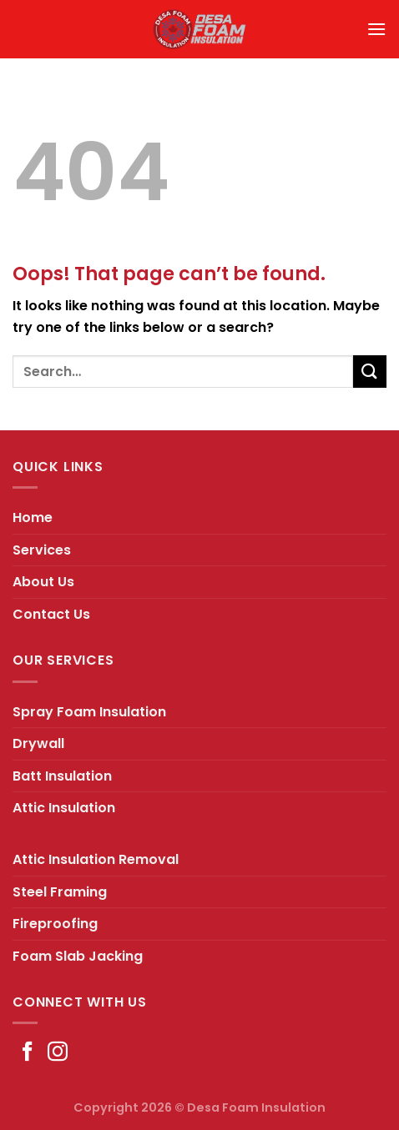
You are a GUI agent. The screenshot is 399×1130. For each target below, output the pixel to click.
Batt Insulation (62, 776)
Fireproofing (55, 923)
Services (42, 550)
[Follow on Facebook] (28, 1053)
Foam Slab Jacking (78, 956)
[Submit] (369, 371)
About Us (43, 581)
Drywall (38, 743)
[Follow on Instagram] (58, 1053)
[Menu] (376, 28)
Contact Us (51, 614)
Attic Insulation (64, 807)
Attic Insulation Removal (96, 859)
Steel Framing (60, 891)
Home (33, 517)
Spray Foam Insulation (89, 711)
